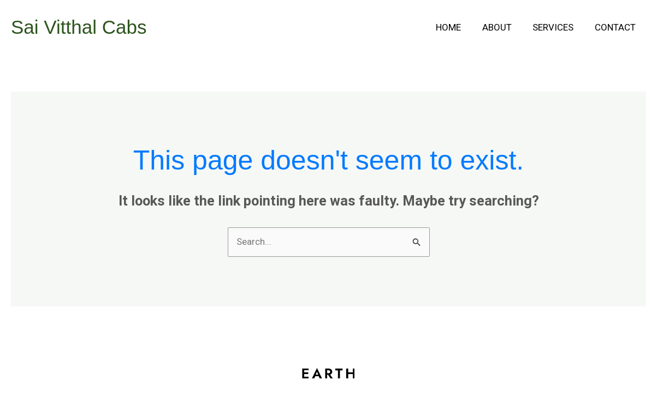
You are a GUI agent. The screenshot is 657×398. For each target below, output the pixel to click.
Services (556, 27)
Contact (616, 27)
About (503, 27)
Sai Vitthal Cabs (78, 27)
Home (457, 27)
